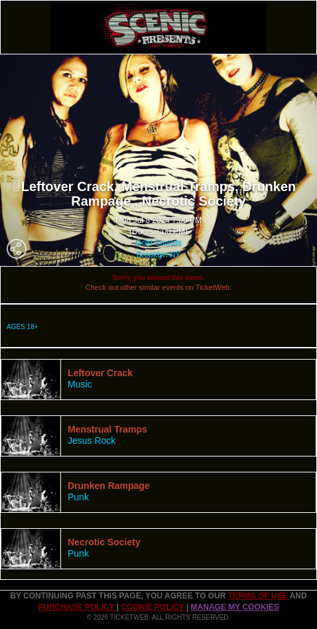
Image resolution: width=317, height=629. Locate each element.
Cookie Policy (153, 607)
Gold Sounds (158, 242)
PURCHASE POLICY (77, 607)
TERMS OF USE (259, 595)
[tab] (158, 379)
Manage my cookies (235, 607)
